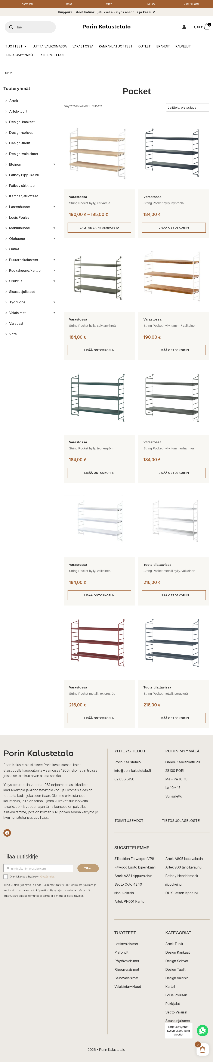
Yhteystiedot (53, 56)
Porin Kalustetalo (106, 28)
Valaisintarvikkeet (127, 989)
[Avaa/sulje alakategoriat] (54, 165)
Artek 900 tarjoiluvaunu (183, 870)
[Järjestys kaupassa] (187, 108)
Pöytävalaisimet (126, 964)
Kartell (170, 989)
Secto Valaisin (176, 1015)
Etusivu (8, 74)
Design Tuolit (175, 972)
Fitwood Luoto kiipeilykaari (134, 870)
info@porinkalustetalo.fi (132, 773)
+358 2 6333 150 (192, 5)
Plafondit (121, 955)
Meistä (151, 5)
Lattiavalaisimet (126, 946)
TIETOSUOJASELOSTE (181, 823)
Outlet (144, 47)
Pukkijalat (172, 1006)
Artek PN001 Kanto (129, 904)
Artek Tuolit (174, 946)
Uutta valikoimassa (50, 47)
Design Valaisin (176, 981)
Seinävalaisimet (126, 981)
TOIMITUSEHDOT (128, 823)
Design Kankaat (177, 955)
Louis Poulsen (176, 998)
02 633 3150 (124, 782)
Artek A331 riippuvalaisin (133, 878)
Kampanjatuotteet (116, 47)
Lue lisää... (41, 820)
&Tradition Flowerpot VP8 (134, 861)
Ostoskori (27, 5)
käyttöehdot (47, 879)
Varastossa (82, 47)
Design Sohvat (176, 964)
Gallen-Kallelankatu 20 (182, 765)
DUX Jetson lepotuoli (181, 896)
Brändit (163, 47)
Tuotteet (16, 47)
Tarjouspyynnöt (20, 56)
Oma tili (110, 5)
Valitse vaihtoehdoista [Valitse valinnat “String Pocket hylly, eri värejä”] (99, 228)
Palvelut (183, 47)
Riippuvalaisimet (126, 972)
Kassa (69, 5)
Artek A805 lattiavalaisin (184, 861)
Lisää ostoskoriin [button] (174, 228)
